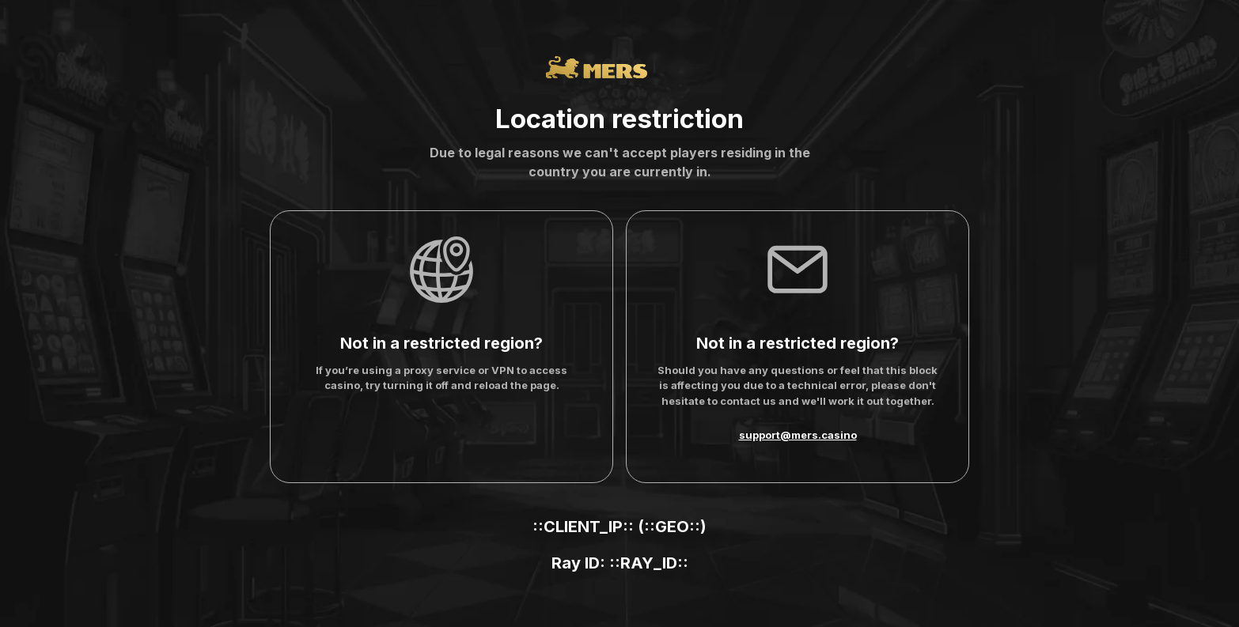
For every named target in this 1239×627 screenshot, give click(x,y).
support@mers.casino (798, 435)
